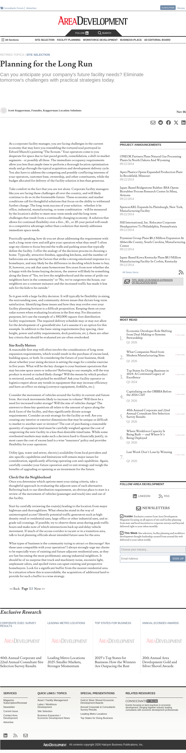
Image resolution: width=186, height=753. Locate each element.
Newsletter (9, 707)
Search (104, 33)
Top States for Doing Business (97, 718)
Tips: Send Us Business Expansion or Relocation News (152, 281)
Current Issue (11, 711)
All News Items (131, 272)
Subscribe (168, 7)
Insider (152, 521)
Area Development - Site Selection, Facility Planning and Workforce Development (93, 20)
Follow (82, 33)
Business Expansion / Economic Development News (54, 716)
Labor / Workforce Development (47, 705)
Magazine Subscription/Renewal (15, 701)
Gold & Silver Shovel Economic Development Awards (97, 701)
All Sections (12, 40)
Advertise (31, 8)
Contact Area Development (11, 716)
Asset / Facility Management (53, 700)
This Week (152, 536)
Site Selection (38, 54)
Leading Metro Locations (94, 713)
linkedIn (141, 496)
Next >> (39, 589)
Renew (181, 8)
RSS (164, 496)
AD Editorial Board (157, 40)
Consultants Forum (13, 8)
